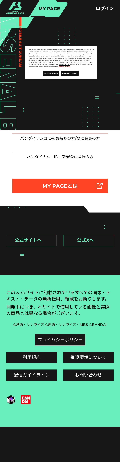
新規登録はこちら (60, 177)
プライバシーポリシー (88, 375)
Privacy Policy (64, 67)
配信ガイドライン (32, 410)
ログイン (105, 8)
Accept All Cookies (69, 73)
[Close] (93, 49)
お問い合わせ (88, 410)
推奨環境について (88, 392)
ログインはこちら (60, 141)
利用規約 (32, 392)
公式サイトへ (34, 277)
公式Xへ (94, 277)
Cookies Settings (32, 375)
